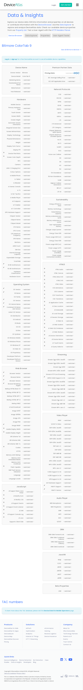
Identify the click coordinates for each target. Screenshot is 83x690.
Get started (65, 5)
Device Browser (45, 25)
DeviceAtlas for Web (11, 628)
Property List (21, 30)
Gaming (47, 631)
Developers (27, 662)
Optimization (30, 631)
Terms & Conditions (10, 673)
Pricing (6, 642)
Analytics (29, 634)
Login (54, 5)
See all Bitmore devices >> (71, 50)
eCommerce (49, 628)
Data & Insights (16, 662)
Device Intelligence (10, 660)
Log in (7, 59)
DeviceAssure (8, 634)
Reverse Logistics (50, 634)
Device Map (8, 636)
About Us (66, 628)
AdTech (28, 628)
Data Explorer (65, 25)
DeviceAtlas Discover (11, 639)
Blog (34, 662)
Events (65, 639)
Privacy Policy (21, 673)
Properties (45, 35)
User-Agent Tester (61, 35)
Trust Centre (67, 642)
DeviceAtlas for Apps (11, 631)
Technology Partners (70, 634)
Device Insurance (51, 636)
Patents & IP (67, 636)
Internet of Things (32, 636)
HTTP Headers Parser (61, 30)
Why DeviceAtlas (69, 631)
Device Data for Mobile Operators (57, 611)
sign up (14, 59)
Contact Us (67, 645)
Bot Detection (38, 660)
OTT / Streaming (32, 639)
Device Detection (25, 660)
